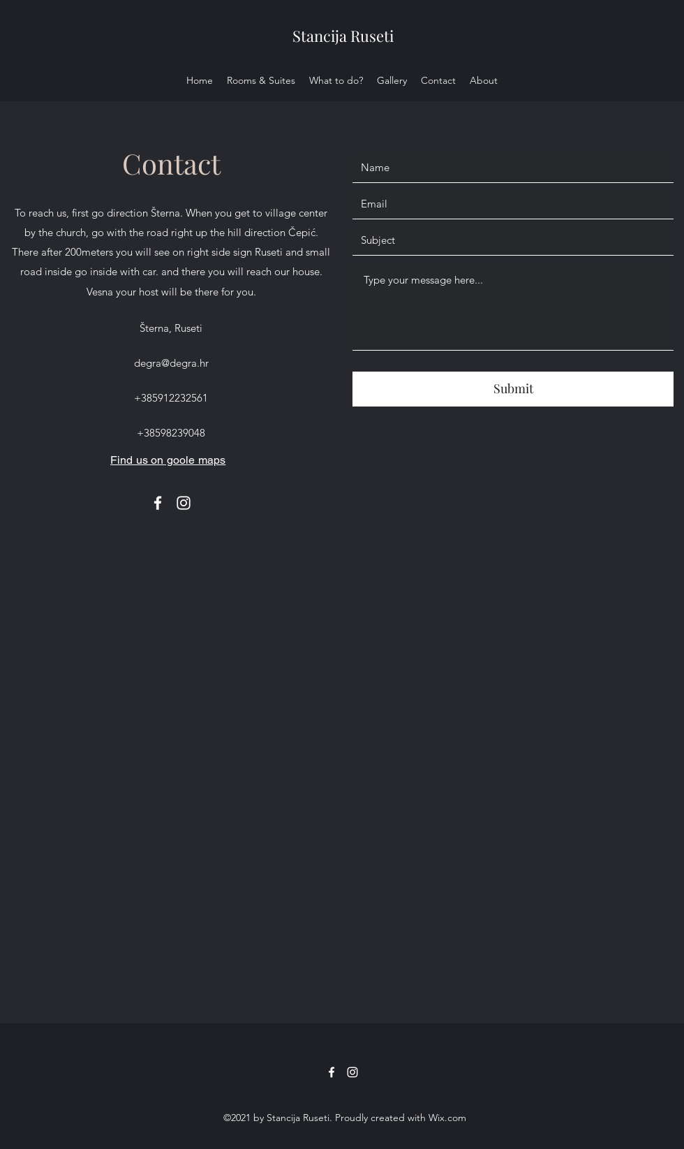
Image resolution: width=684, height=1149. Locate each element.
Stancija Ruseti (343, 35)
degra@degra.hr (171, 362)
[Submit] (513, 389)
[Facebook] (158, 503)
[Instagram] (183, 503)
